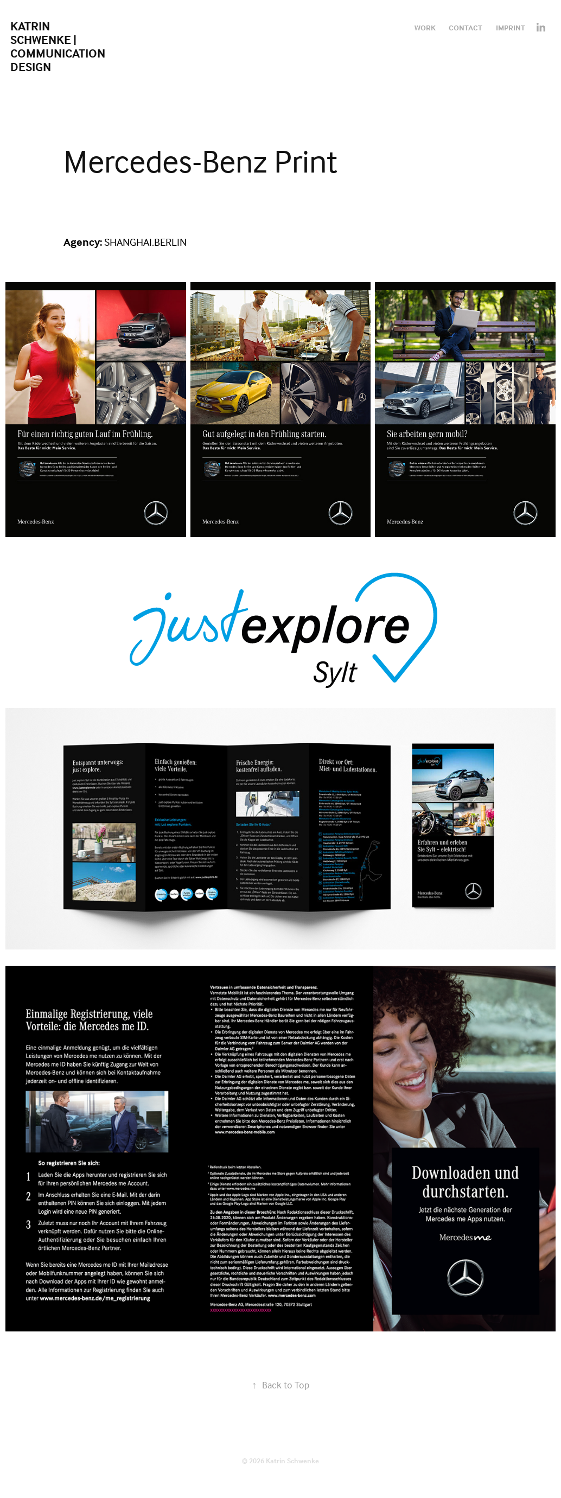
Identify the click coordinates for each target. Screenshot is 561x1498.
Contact (465, 27)
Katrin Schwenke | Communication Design (58, 46)
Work (425, 27)
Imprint (510, 27)
